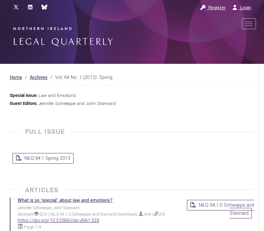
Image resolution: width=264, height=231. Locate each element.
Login (241, 7)
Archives (39, 77)
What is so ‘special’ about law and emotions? (65, 200)
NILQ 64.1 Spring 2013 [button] (46, 158)
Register (213, 7)
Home (16, 77)
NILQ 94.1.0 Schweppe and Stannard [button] (226, 209)
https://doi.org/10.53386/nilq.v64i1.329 (58, 220)
